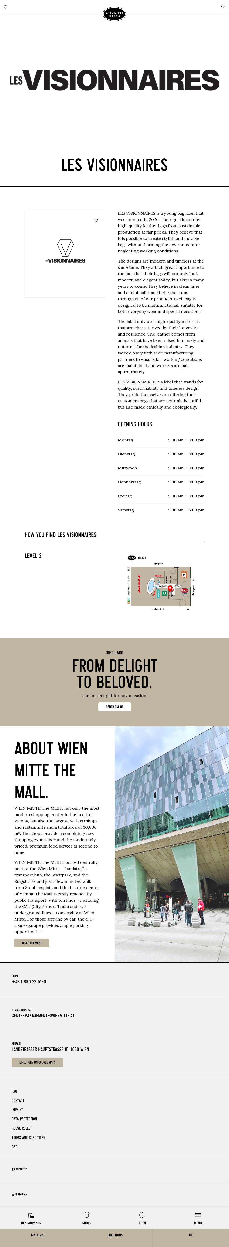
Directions (114, 1235)
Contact (18, 1100)
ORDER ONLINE (114, 706)
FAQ (14, 1091)
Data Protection (24, 1119)
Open (142, 1223)
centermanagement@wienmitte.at (43, 1015)
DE (191, 1235)
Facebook (19, 1169)
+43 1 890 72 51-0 (29, 982)
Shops (86, 1223)
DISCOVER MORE (32, 943)
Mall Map (38, 1235)
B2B (14, 1147)
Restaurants (31, 1223)
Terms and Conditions (28, 1137)
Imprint (17, 1109)
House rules (21, 1128)
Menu (198, 1223)
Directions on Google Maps (37, 1062)
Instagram (19, 1194)
